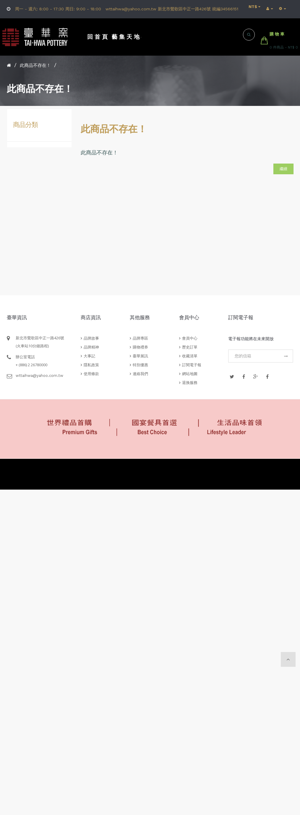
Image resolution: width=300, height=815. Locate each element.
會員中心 (189, 338)
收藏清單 (189, 356)
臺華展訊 (140, 356)
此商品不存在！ (35, 65)
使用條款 (91, 374)
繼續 (283, 169)
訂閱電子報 (191, 365)
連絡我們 (140, 374)
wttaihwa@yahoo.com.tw (39, 375)
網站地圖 (189, 374)
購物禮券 (140, 347)
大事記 (89, 356)
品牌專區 (140, 338)
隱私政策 (91, 365)
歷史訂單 (189, 347)
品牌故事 (91, 338)
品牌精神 (91, 347)
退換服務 (189, 382)
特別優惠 (140, 365)
